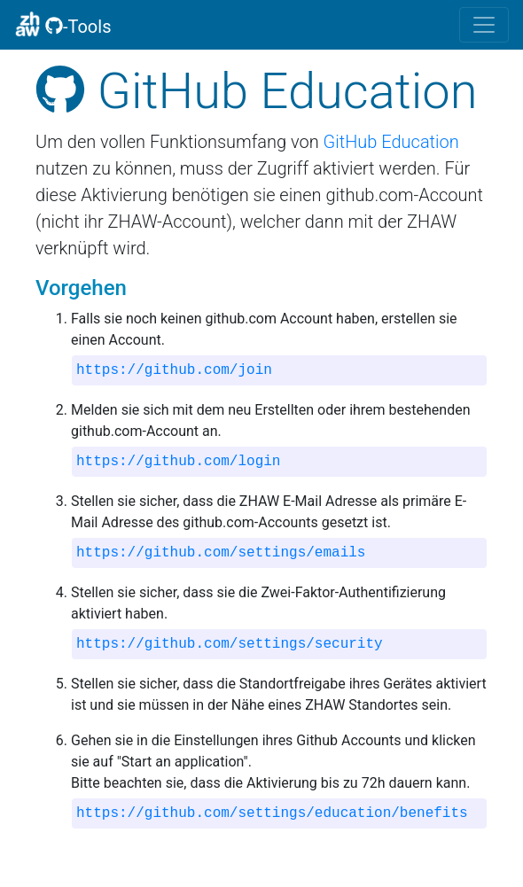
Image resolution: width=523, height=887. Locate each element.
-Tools (62, 24)
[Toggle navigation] (484, 25)
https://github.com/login (178, 462)
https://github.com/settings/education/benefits (272, 813)
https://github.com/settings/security (229, 644)
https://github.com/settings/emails (220, 553)
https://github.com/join (174, 370)
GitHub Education (391, 141)
